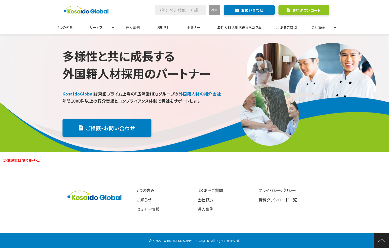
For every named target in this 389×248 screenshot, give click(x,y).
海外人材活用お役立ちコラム (239, 27)
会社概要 (318, 27)
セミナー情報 (148, 209)
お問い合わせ (252, 10)
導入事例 (133, 27)
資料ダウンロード (306, 10)
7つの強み (65, 27)
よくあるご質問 (285, 27)
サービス (96, 27)
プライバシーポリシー (277, 190)
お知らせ (163, 27)
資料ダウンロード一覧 (277, 200)
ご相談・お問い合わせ (110, 128)
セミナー (193, 27)
